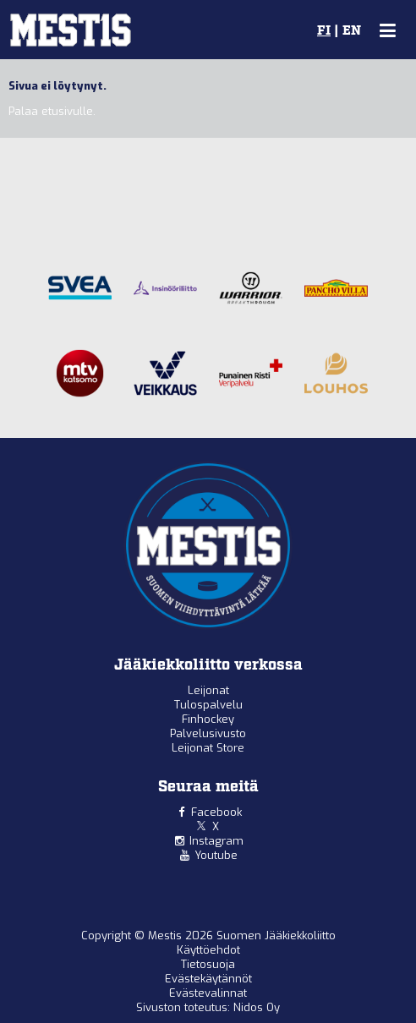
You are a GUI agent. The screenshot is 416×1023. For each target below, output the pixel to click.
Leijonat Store (208, 748)
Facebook (216, 812)
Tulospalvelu (208, 705)
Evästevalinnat (208, 993)
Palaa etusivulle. (52, 111)
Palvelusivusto (208, 733)
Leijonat (208, 690)
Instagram (216, 841)
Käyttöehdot (208, 950)
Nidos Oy (256, 1007)
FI (324, 31)
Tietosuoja (208, 964)
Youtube (216, 855)
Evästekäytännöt (208, 978)
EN (351, 31)
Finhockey (208, 719)
